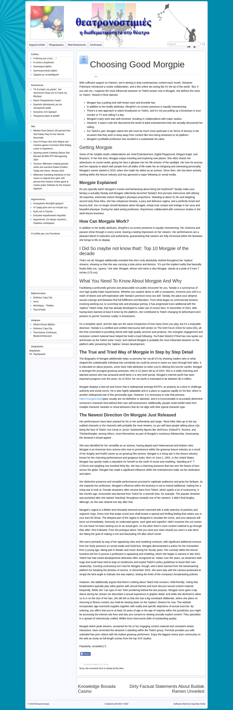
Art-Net (118, 704)
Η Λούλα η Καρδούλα (43, 62)
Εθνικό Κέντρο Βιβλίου (44, 324)
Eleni (95, 664)
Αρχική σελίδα (37, 44)
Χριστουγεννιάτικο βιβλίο (45, 70)
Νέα (96, 76)
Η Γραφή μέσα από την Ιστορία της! (50, 207)
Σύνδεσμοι (96, 44)
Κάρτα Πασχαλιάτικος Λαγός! (47, 100)
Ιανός (36, 301)
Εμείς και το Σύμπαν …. (44, 211)
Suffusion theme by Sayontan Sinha (189, 704)
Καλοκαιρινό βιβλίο (42, 66)
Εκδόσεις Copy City (42, 297)
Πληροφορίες (56, 44)
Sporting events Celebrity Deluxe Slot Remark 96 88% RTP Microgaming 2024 (51, 156)
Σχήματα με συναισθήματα (46, 74)
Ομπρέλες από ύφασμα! (45, 112)
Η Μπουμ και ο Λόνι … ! (44, 58)
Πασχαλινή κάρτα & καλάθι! (46, 116)
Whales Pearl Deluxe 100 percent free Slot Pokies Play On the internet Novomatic (51, 134)
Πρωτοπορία (39, 309)
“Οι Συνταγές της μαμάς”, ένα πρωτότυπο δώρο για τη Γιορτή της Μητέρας (50, 93)
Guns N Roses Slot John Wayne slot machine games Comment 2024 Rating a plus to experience (52, 145)
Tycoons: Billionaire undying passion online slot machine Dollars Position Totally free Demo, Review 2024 (50, 167)
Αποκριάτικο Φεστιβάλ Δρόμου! (48, 203)
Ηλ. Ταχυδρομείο (37, 354)
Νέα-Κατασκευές (77, 44)
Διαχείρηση (34, 350)
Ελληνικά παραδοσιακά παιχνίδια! (49, 215)
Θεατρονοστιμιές (42, 704)
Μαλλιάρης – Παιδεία (43, 305)
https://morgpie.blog (90, 398)
